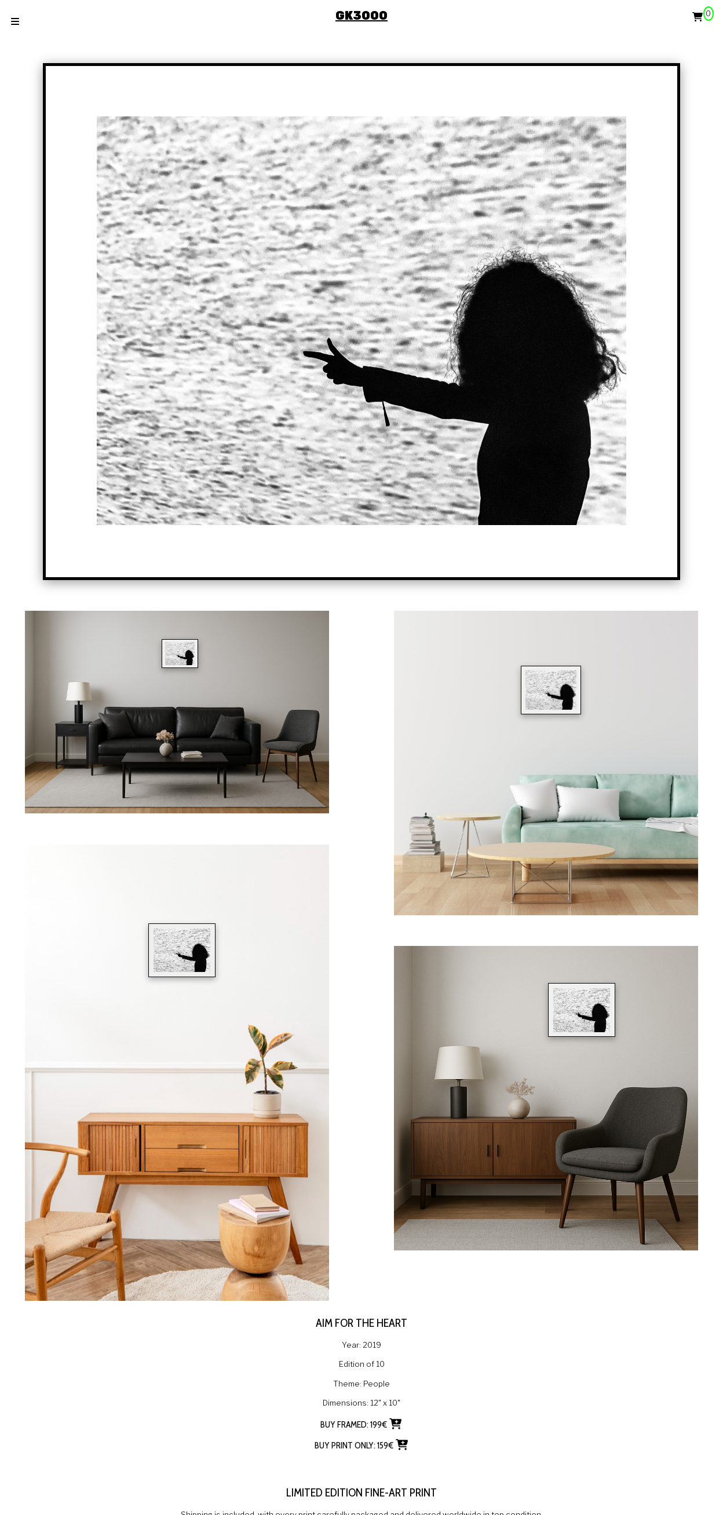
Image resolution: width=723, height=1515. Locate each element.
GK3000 (361, 16)
